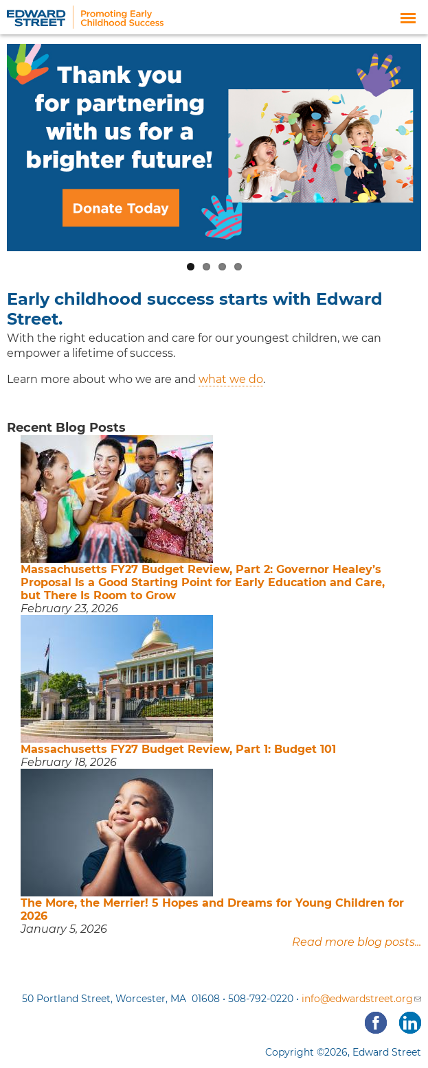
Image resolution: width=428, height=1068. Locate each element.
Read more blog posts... (356, 942)
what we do (231, 379)
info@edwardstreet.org (361, 998)
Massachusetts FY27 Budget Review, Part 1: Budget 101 (178, 749)
